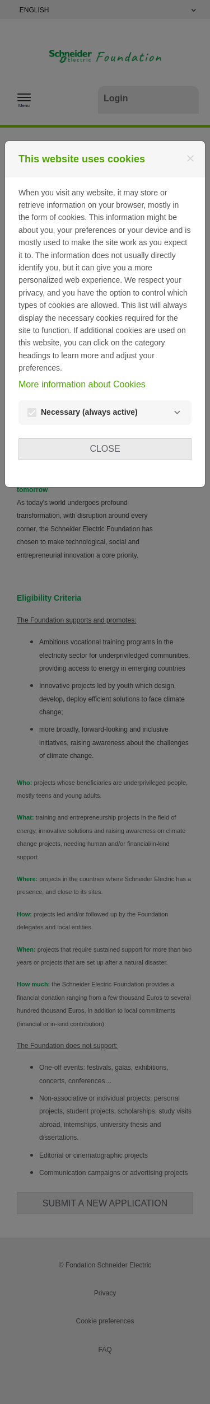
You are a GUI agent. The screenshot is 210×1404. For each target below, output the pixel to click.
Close (105, 448)
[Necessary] (177, 412)
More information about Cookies (82, 384)
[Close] (190, 158)
